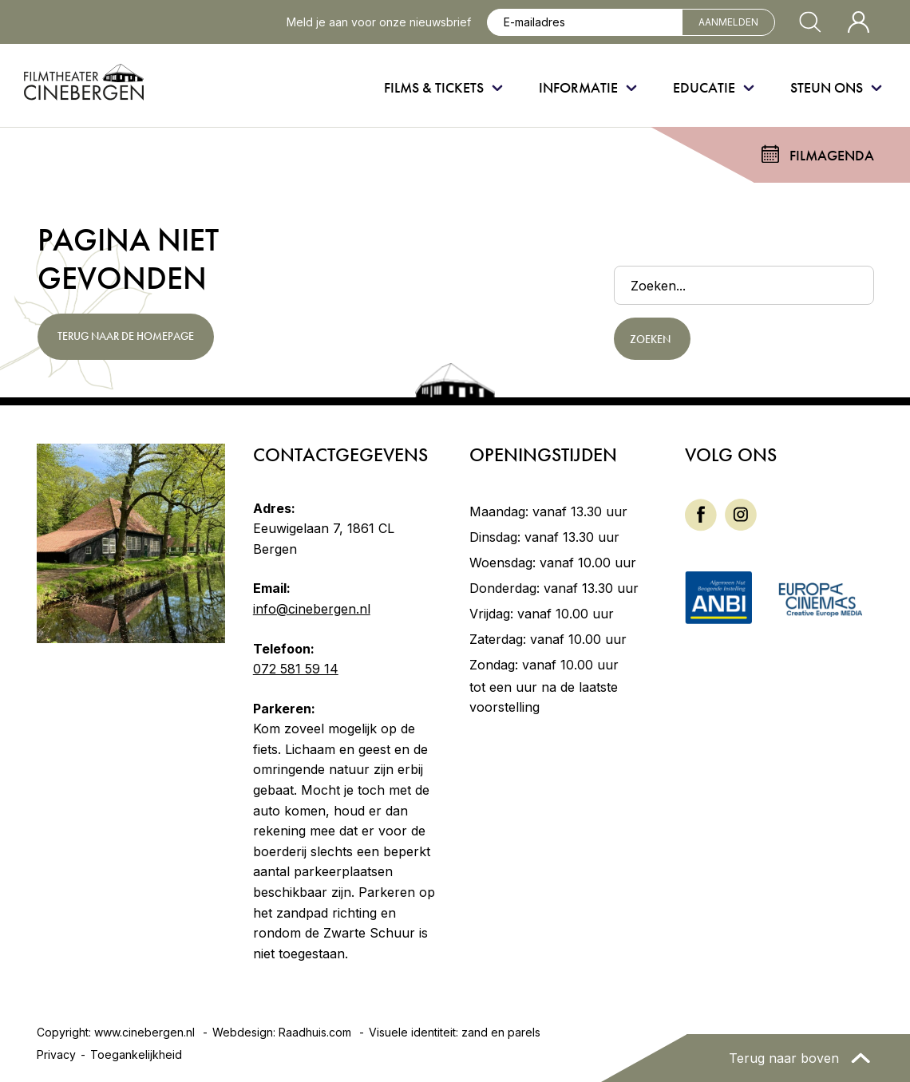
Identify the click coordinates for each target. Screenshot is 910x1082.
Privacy (56, 1054)
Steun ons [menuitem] (826, 87)
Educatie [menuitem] (704, 87)
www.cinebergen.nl (144, 1032)
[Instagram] (741, 513)
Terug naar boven (786, 1058)
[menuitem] (701, 515)
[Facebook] (701, 513)
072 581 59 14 (295, 669)
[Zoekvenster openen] (810, 22)
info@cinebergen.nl (311, 609)
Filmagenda (831, 155)
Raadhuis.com (315, 1032)
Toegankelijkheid (136, 1054)
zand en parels (500, 1032)
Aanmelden (728, 22)
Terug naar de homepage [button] (125, 336)
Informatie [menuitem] (578, 87)
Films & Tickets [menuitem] (434, 87)
